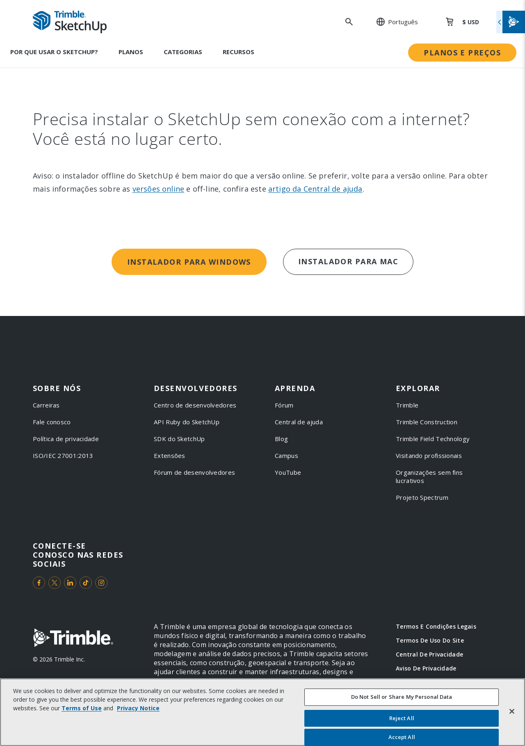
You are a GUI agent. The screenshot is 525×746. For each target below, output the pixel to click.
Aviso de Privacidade (426, 668)
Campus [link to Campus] (286, 455)
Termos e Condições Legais (436, 626)
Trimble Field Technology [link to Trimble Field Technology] (433, 439)
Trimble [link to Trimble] (407, 405)
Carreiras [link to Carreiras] (46, 405)
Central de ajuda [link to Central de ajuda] (299, 422)
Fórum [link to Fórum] (284, 405)
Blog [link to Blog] (281, 439)
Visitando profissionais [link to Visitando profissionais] (429, 455)
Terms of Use (82, 708)
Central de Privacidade (429, 654)
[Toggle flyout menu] (510, 22)
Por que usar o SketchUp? (54, 52)
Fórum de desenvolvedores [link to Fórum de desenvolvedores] (194, 472)
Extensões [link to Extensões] (169, 455)
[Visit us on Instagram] (101, 583)
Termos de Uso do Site (430, 640)
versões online (158, 189)
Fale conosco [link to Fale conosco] (52, 422)
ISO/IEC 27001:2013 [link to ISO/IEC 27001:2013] (63, 455)
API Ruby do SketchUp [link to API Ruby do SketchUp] (186, 422)
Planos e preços (462, 52)
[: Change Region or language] (392, 22)
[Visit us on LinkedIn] (70, 583)
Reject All (401, 718)
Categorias (183, 52)
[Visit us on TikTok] (86, 583)
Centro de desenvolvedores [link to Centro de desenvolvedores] (195, 405)
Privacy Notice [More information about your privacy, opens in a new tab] (138, 708)
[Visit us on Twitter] (54, 583)
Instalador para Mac (348, 261)
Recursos (238, 52)
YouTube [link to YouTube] (288, 472)
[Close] (512, 712)
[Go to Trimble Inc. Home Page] (73, 638)
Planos (131, 52)
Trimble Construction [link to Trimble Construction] (426, 422)
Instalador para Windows (189, 262)
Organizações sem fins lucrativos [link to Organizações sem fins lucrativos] (429, 476)
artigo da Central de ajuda (315, 189)
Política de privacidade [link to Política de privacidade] (66, 439)
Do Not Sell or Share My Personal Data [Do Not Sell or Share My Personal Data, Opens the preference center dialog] (401, 697)
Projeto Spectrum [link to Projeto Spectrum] (422, 497)
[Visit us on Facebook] (39, 583)
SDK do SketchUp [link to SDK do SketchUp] (179, 439)
